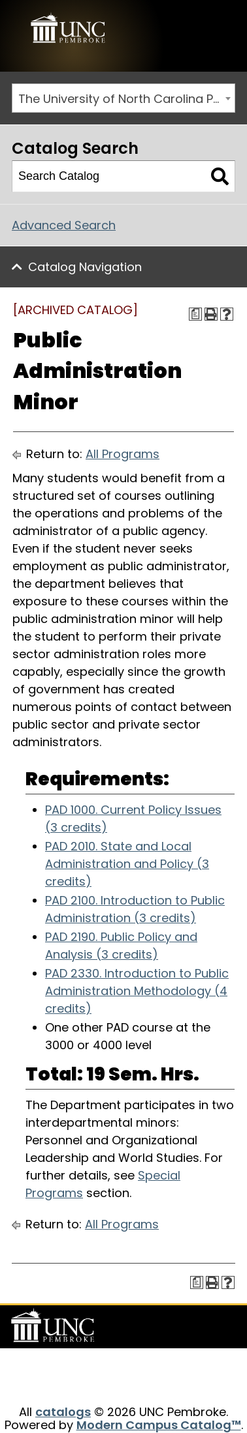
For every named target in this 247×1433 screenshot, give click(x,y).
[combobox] (123, 98)
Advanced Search (64, 225)
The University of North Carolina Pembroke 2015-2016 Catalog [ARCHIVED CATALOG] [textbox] (126, 99)
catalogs (63, 1412)
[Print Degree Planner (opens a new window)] (195, 314)
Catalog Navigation (85, 267)
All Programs (122, 454)
